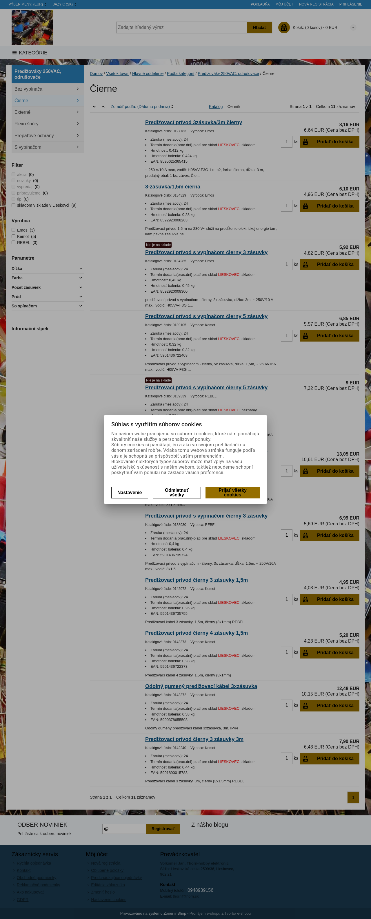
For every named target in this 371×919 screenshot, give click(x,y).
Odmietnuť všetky (177, 492)
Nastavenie (129, 492)
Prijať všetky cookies (233, 492)
